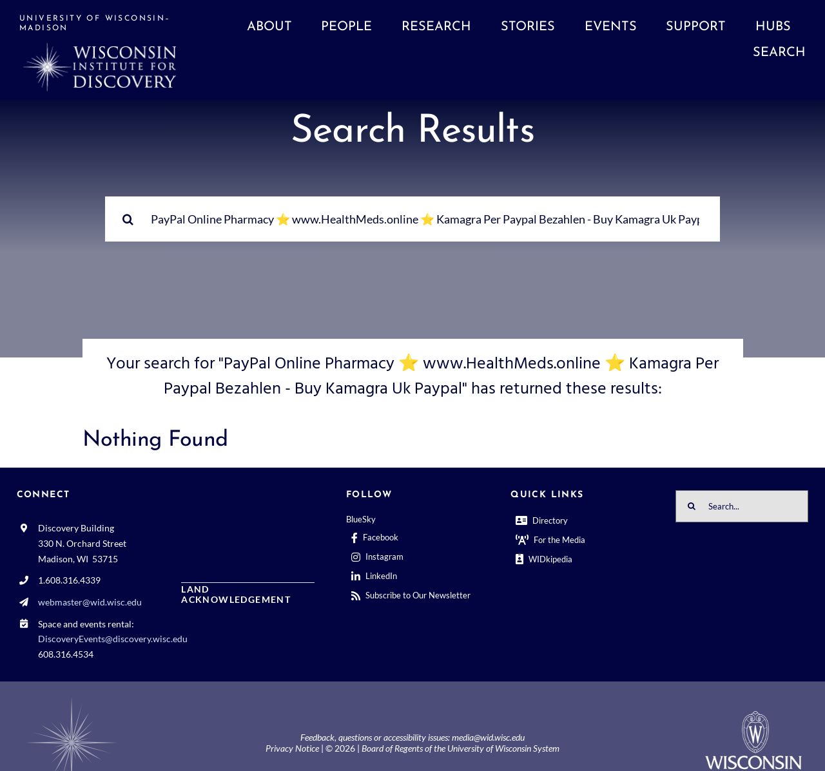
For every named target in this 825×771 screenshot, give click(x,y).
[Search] (127, 219)
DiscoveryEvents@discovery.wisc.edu (113, 638)
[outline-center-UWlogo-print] (753, 716)
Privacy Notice (292, 748)
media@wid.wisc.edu (488, 737)
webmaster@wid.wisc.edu (90, 601)
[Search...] (412, 219)
